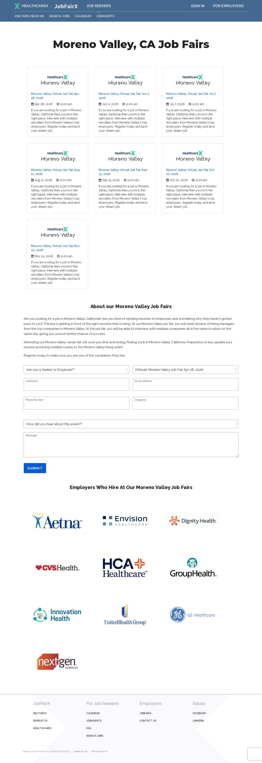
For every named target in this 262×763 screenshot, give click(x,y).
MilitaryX (39, 713)
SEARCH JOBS (59, 16)
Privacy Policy (99, 751)
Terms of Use (80, 751)
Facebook (199, 713)
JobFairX (145, 713)
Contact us (148, 720)
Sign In (198, 6)
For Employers (228, 6)
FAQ (88, 728)
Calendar (83, 16)
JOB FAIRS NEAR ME (29, 16)
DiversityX (40, 720)
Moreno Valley (57, 80)
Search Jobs (94, 735)
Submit (34, 468)
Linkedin (198, 720)
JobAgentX (105, 16)
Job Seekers (98, 6)
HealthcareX (31, 6)
